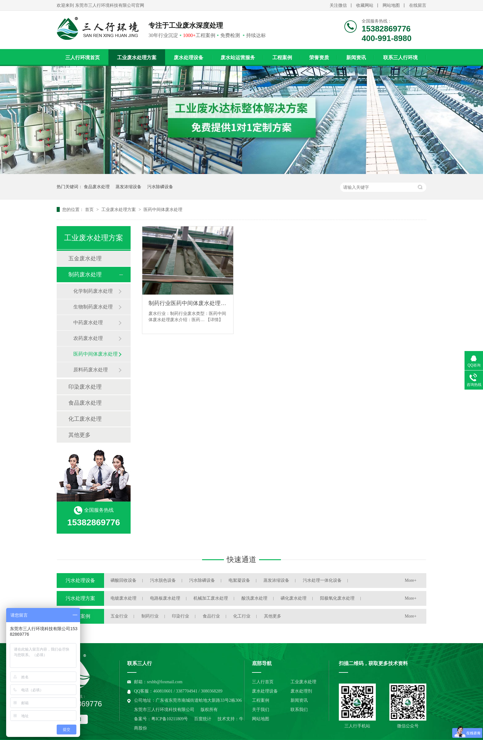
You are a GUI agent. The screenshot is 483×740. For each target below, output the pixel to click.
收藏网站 (364, 5)
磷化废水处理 (293, 598)
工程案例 (282, 57)
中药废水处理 (88, 322)
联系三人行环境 (400, 57)
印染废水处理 (85, 387)
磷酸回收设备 (123, 580)
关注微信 (338, 5)
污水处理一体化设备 (322, 580)
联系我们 (299, 709)
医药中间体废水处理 (163, 209)
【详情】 (214, 319)
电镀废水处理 (123, 598)
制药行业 (150, 616)
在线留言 (417, 5)
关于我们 (260, 709)
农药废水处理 (88, 338)
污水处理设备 (80, 580)
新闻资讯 (356, 57)
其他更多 (79, 435)
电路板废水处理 (165, 598)
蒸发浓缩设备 (128, 186)
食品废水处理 (97, 186)
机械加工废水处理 (210, 598)
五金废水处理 (85, 258)
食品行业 (211, 616)
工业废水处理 (303, 682)
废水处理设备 (188, 57)
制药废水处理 (85, 274)
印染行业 (180, 616)
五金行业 (119, 616)
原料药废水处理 (90, 369)
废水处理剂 (301, 691)
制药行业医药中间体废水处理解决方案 (187, 303)
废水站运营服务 (238, 57)
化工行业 (241, 616)
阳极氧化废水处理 (337, 598)
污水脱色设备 (163, 580)
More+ (410, 580)
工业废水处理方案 (136, 57)
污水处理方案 (80, 598)
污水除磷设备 (160, 186)
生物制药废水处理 (93, 306)
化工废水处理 (85, 419)
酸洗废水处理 (254, 598)
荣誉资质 (319, 57)
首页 (90, 209)
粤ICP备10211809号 (169, 719)
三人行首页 (263, 682)
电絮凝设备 (239, 580)
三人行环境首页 (82, 57)
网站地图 (391, 5)
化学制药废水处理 (93, 291)
